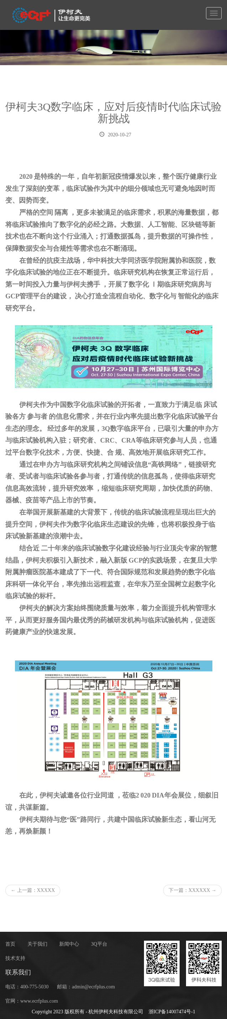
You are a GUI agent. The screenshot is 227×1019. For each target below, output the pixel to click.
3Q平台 (99, 944)
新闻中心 (69, 944)
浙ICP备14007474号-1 (172, 1011)
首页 (10, 944)
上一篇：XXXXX (33, 890)
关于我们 (37, 944)
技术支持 (15, 958)
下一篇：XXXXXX (192, 890)
